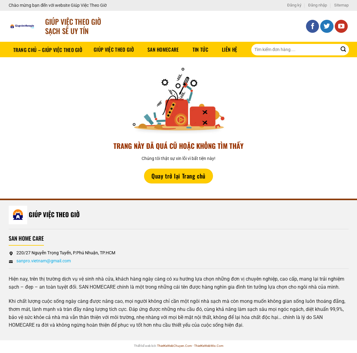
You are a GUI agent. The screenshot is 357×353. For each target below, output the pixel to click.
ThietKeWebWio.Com (208, 345)
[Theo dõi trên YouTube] (341, 26)
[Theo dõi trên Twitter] (327, 26)
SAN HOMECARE (163, 49)
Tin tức (200, 49)
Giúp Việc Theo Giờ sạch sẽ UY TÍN (73, 26)
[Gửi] (343, 50)
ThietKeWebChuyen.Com (174, 345)
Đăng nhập (317, 5)
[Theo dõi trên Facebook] (312, 26)
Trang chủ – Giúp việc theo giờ (48, 50)
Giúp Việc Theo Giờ (114, 49)
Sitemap (341, 5)
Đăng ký (294, 5)
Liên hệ (229, 49)
